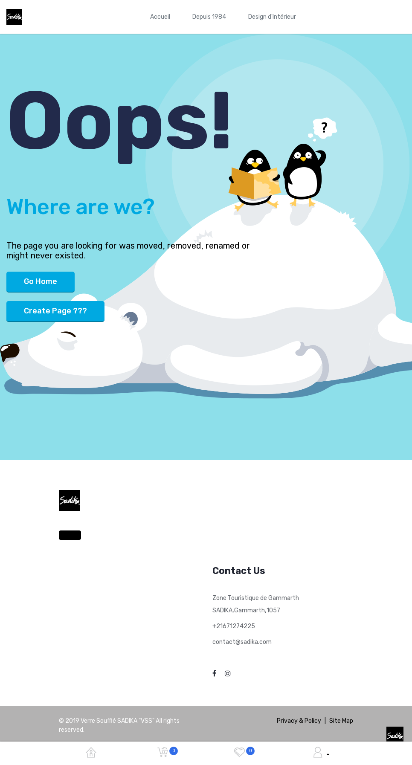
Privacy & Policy (299, 720)
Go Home (40, 281)
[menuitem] (160, 17)
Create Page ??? (55, 311)
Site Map (341, 720)
